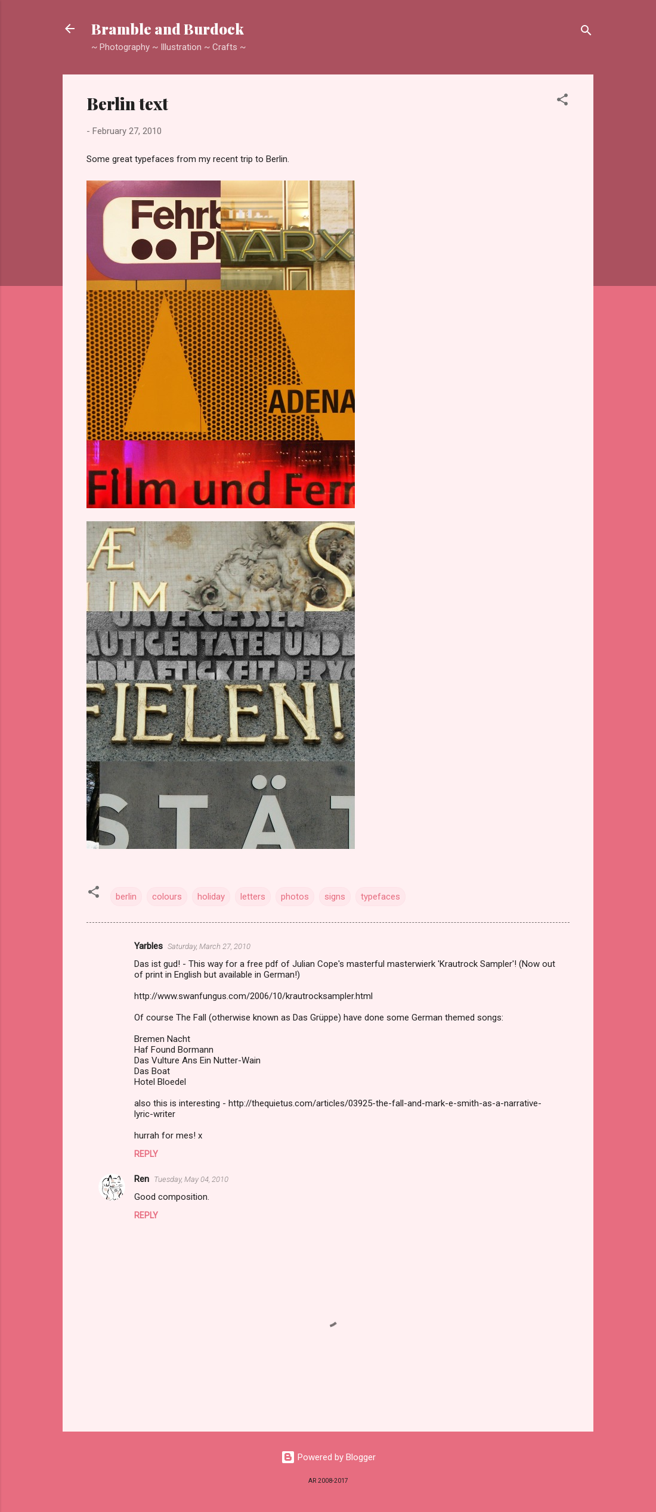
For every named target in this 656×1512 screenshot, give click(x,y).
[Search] (586, 32)
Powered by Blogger (328, 1457)
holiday (211, 896)
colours (167, 896)
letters (252, 896)
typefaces (380, 896)
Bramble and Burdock (167, 28)
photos (295, 896)
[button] (562, 101)
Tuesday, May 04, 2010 (191, 1179)
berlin (126, 896)
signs (334, 896)
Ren (141, 1179)
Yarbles (148, 946)
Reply (146, 1154)
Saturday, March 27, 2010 (209, 946)
